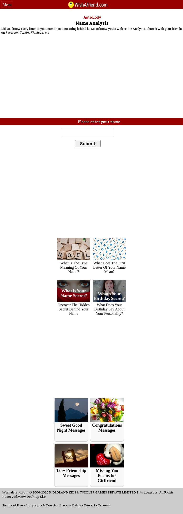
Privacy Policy (70, 505)
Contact (89, 505)
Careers (104, 505)
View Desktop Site (32, 496)
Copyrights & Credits (41, 505)
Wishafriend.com (15, 492)
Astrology (92, 17)
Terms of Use (12, 505)
